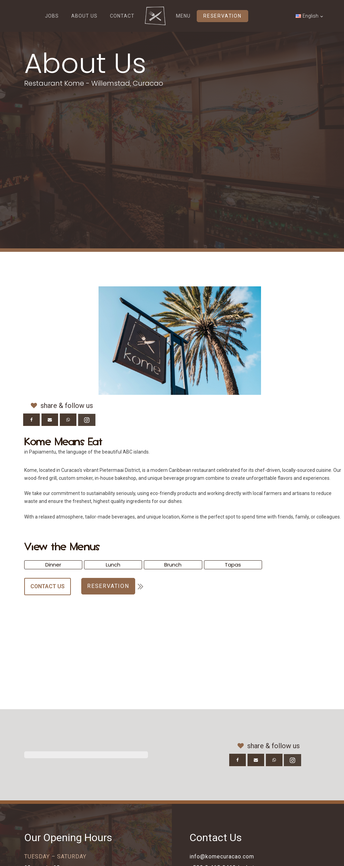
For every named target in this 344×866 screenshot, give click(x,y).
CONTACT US (47, 586)
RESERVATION (222, 16)
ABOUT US (84, 16)
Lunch (113, 564)
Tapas (233, 564)
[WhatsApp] (68, 419)
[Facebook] (31, 419)
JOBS (52, 16)
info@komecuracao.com (221, 856)
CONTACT (122, 16)
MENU (183, 16)
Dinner (53, 564)
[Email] (49, 419)
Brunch (173, 564)
